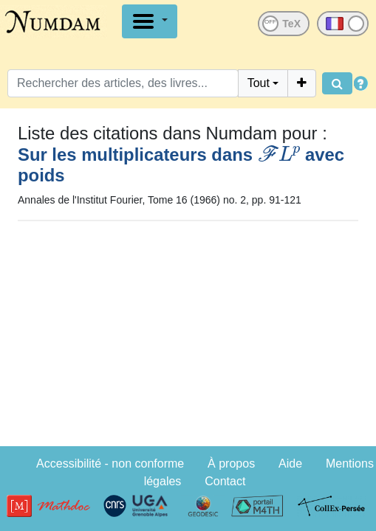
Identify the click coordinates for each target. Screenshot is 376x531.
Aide (290, 463)
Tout (258, 83)
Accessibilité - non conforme (110, 463)
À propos (231, 463)
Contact (225, 481)
